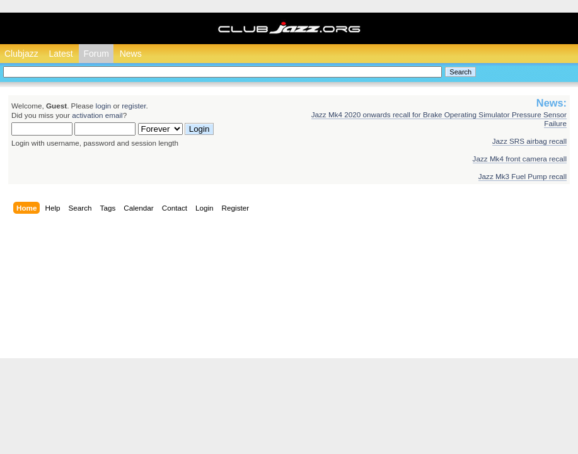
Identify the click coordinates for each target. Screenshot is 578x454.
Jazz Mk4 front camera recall (520, 158)
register (134, 106)
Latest (60, 54)
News (131, 54)
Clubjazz (21, 54)
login (104, 106)
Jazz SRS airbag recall (529, 141)
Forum (95, 54)
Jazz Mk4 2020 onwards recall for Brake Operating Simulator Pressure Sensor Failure (439, 118)
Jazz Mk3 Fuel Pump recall (522, 176)
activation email (97, 115)
